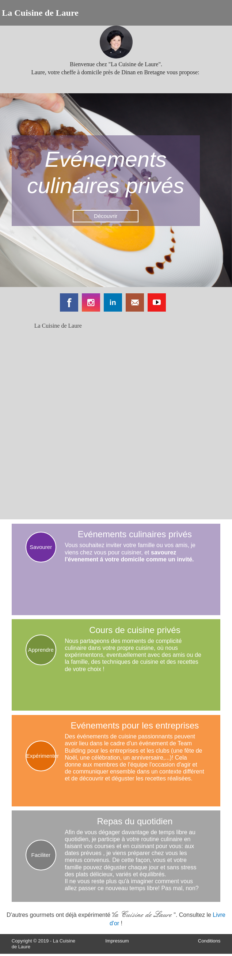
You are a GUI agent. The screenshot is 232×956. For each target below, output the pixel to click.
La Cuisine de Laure (58, 326)
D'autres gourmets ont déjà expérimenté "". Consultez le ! (116, 918)
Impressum (117, 941)
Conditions (209, 941)
